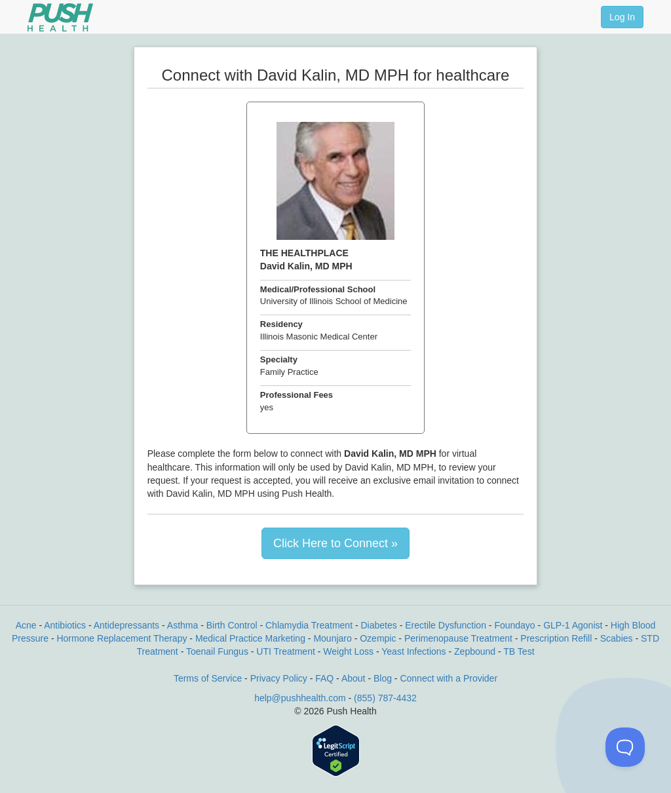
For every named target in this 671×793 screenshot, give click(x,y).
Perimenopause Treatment (458, 638)
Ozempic (378, 638)
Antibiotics (65, 625)
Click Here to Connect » (335, 543)
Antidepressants (126, 625)
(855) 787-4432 (385, 698)
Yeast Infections (413, 651)
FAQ (324, 678)
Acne (26, 625)
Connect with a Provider (448, 678)
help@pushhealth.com (300, 698)
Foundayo (514, 625)
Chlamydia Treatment (309, 625)
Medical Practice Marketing (250, 638)
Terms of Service (208, 678)
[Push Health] (60, 17)
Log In (622, 17)
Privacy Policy (278, 678)
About (353, 678)
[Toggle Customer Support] (625, 747)
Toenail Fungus (217, 651)
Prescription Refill (556, 638)
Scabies (616, 638)
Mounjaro (332, 638)
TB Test (518, 651)
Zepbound (474, 651)
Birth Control (232, 625)
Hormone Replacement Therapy (121, 638)
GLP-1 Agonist (572, 625)
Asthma (182, 625)
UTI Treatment (285, 651)
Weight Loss (348, 651)
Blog (383, 678)
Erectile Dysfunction (445, 625)
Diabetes (379, 625)
